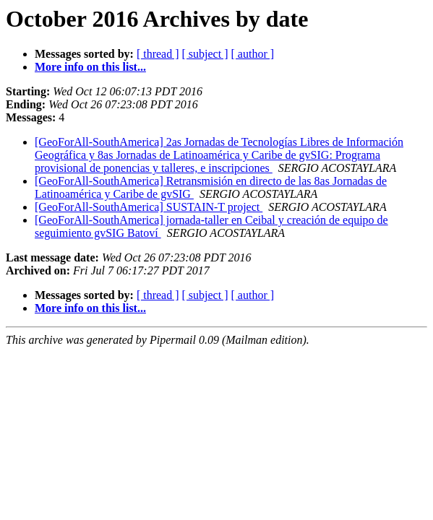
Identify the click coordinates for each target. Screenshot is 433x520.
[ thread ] (158, 54)
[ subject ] (205, 54)
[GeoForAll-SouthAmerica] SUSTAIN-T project (148, 207)
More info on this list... (90, 67)
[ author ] (253, 54)
